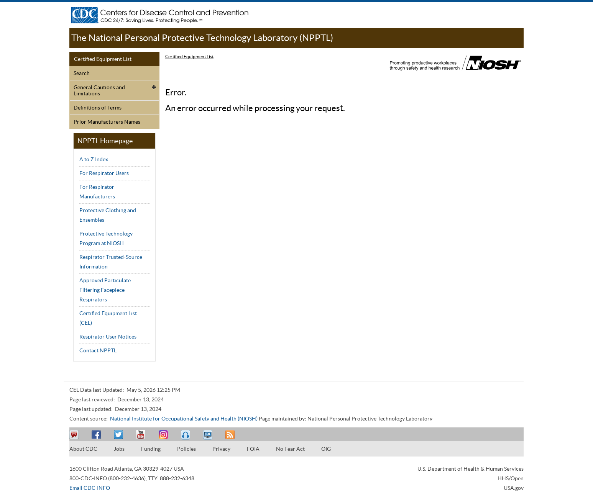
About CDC (83, 449)
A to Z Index (93, 159)
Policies (186, 449)
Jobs (119, 449)
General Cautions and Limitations (99, 90)
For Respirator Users (104, 173)
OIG (326, 449)
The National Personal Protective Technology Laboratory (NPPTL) (202, 38)
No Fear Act (290, 449)
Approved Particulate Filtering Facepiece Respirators (105, 290)
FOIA (253, 449)
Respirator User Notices (107, 337)
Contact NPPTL (98, 350)
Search (82, 73)
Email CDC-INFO (89, 488)
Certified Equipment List (102, 59)
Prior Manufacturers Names (107, 122)
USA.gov (514, 488)
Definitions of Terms (98, 108)
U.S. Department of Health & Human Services (470, 469)
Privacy (221, 449)
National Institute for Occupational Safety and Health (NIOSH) (184, 419)
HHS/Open (511, 478)
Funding (151, 449)
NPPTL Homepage (105, 141)
